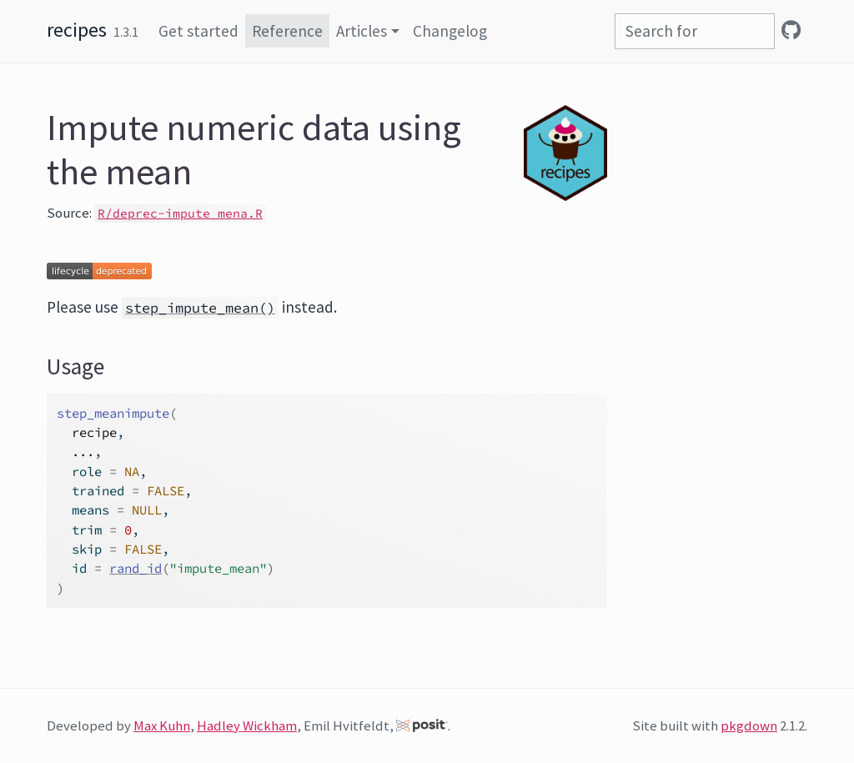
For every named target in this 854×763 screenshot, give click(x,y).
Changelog (450, 31)
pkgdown (749, 725)
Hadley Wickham (247, 725)
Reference (287, 31)
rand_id (135, 568)
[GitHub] (791, 30)
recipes (77, 30)
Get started (198, 31)
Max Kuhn (161, 725)
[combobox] (695, 31)
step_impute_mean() (200, 308)
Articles (361, 31)
